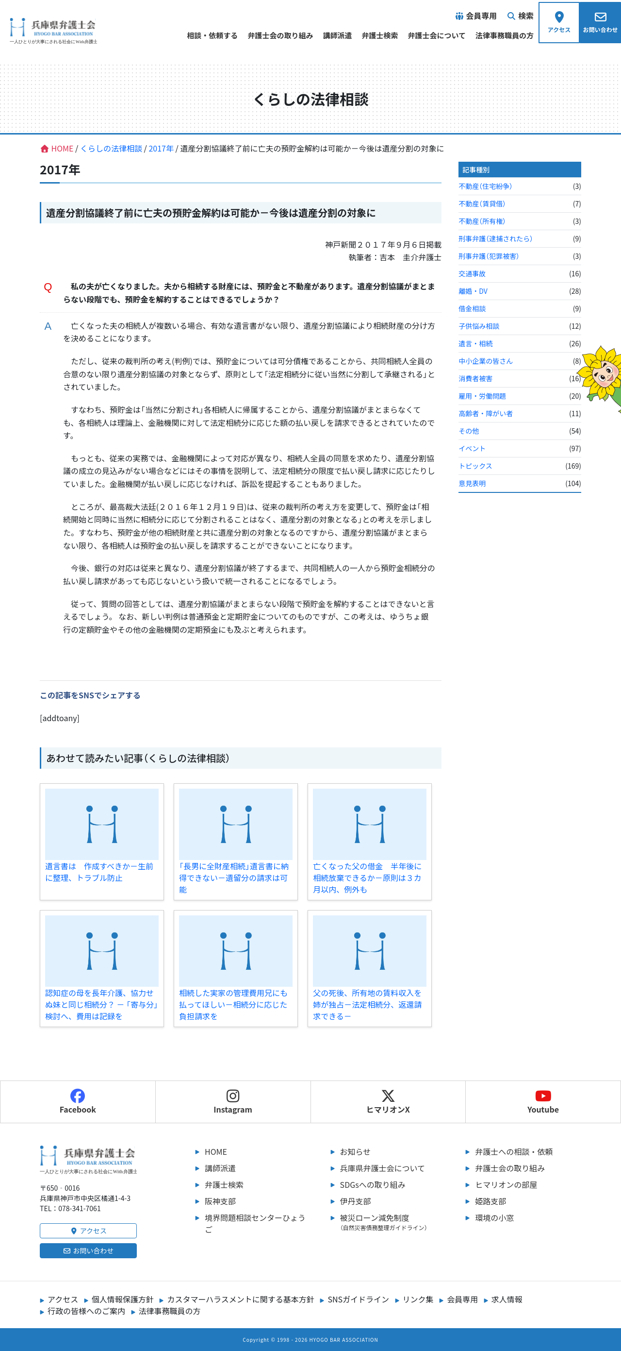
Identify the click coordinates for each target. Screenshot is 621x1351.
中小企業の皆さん (485, 361)
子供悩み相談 (478, 326)
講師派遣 (337, 35)
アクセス (88, 1230)
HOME (216, 1151)
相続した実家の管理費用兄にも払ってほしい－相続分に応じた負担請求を (233, 1004)
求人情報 (507, 1299)
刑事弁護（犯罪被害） (489, 256)
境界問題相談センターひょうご (255, 1223)
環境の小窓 (494, 1217)
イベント (472, 448)
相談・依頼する (212, 35)
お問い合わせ (88, 1250)
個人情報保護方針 (123, 1299)
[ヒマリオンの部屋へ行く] (598, 376)
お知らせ (355, 1151)
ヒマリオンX (388, 1102)
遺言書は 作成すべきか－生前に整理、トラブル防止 (99, 871)
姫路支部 (490, 1201)
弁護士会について (437, 35)
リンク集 (418, 1299)
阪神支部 (220, 1201)
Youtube (543, 1102)
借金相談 (472, 308)
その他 (468, 431)
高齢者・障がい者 (485, 413)
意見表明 (472, 483)
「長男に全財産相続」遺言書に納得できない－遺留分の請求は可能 (234, 877)
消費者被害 (475, 378)
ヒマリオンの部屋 (506, 1184)
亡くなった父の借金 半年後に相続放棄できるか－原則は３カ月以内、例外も (367, 877)
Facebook (78, 1102)
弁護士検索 (379, 35)
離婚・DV (472, 291)
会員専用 (462, 1299)
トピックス (475, 466)
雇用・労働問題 (482, 396)
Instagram (232, 1102)
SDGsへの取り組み (373, 1184)
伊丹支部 (355, 1201)
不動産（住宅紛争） (485, 186)
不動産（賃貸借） (482, 203)
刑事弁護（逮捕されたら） (495, 238)
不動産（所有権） (482, 221)
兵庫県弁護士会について (382, 1168)
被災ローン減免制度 (393, 1222)
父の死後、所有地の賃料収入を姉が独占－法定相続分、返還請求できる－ (367, 1004)
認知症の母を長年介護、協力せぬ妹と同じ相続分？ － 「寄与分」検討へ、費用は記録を (101, 1004)
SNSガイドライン (358, 1299)
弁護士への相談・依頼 (514, 1151)
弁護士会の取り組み (280, 35)
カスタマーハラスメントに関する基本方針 (240, 1299)
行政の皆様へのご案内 (86, 1311)
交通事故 (472, 273)
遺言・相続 (475, 343)
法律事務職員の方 (504, 35)
